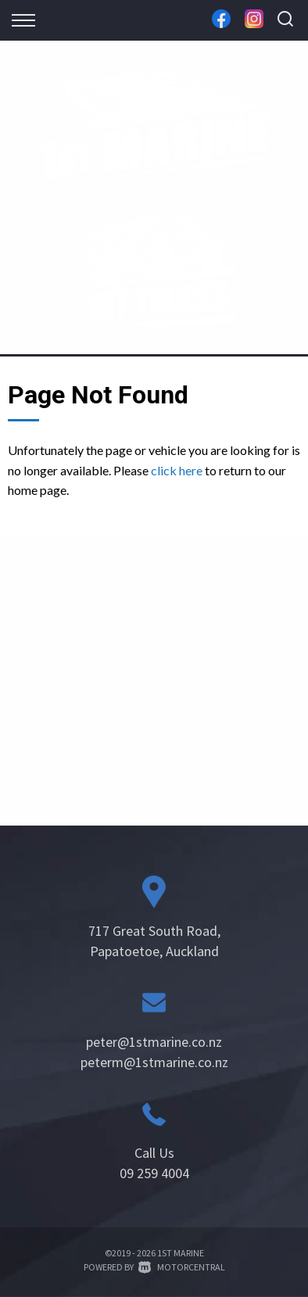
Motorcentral (181, 1267)
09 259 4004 (154, 1173)
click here (176, 470)
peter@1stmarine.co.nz (154, 1042)
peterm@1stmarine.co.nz (154, 1062)
